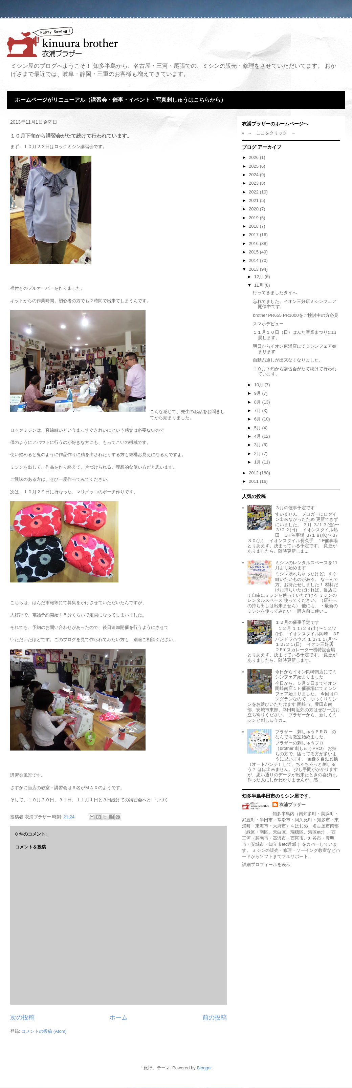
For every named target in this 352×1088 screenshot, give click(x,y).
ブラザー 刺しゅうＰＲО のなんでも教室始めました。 (305, 734)
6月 (258, 419)
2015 (254, 251)
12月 (259, 276)
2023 (254, 183)
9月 (258, 393)
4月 (258, 436)
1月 (258, 462)
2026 (254, 157)
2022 (254, 191)
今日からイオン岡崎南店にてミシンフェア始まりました (306, 674)
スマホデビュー (268, 323)
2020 (254, 208)
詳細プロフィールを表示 (266, 864)
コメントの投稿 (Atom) (44, 1031)
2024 (254, 174)
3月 (258, 444)
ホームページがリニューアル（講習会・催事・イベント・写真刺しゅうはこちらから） (120, 100)
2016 (254, 243)
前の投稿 (214, 1017)
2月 (258, 453)
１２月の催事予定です (297, 622)
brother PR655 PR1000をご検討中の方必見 (295, 315)
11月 (259, 285)
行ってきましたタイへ (275, 292)
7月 (258, 410)
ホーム (118, 1017)
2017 (254, 234)
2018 (254, 226)
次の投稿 (22, 1017)
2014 (254, 260)
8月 (258, 402)
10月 (259, 384)
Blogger (204, 1067)
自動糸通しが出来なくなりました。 (288, 360)
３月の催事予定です (295, 507)
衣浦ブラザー (292, 804)
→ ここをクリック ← (271, 133)
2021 (254, 200)
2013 (254, 269)
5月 (258, 427)
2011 (254, 481)
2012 (254, 472)
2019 (254, 217)
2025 (254, 166)
